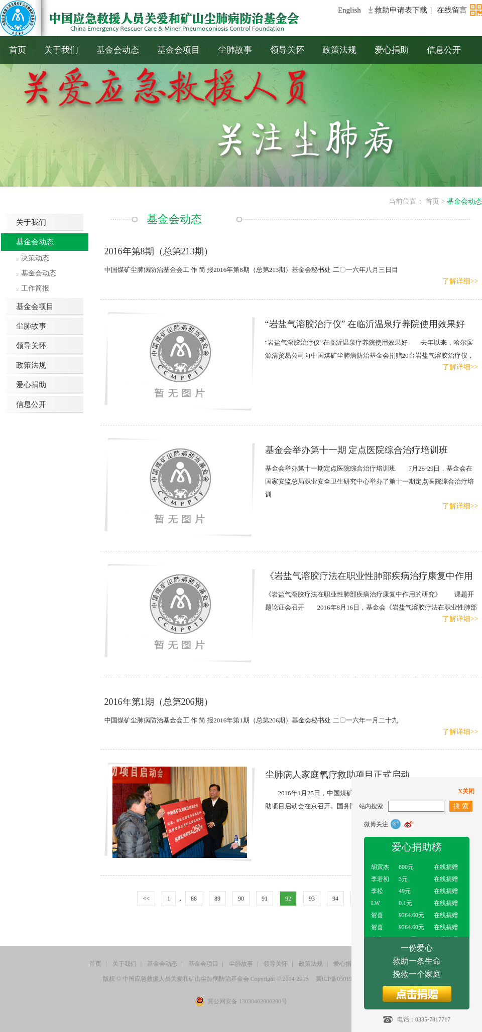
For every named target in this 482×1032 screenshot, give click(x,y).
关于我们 (61, 50)
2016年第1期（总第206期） (158, 702)
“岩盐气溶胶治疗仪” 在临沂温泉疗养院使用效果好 (365, 324)
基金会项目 (178, 50)
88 (194, 898)
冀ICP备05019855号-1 (344, 978)
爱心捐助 (392, 50)
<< (146, 898)
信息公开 (444, 50)
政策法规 (339, 50)
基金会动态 (117, 50)
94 (335, 898)
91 (265, 898)
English (349, 10)
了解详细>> (460, 281)
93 (312, 898)
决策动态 (35, 258)
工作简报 (35, 288)
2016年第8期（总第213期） (158, 251)
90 (241, 898)
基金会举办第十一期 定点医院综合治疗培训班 (356, 450)
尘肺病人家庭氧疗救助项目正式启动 (337, 775)
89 (217, 898)
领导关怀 (287, 50)
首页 (17, 50)
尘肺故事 (235, 50)
